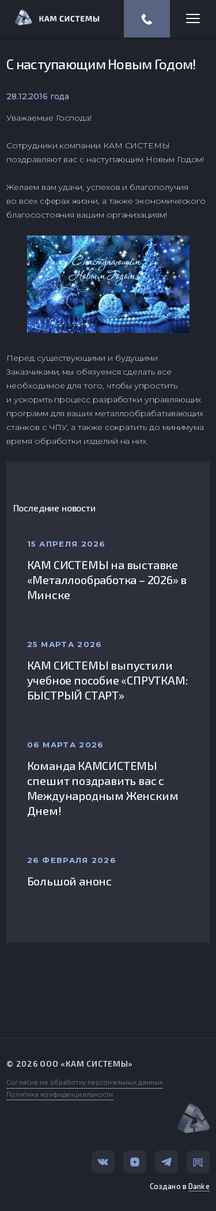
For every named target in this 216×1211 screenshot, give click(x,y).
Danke (199, 1186)
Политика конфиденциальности (59, 1094)
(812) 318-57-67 (147, 19)
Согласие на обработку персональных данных (84, 1082)
